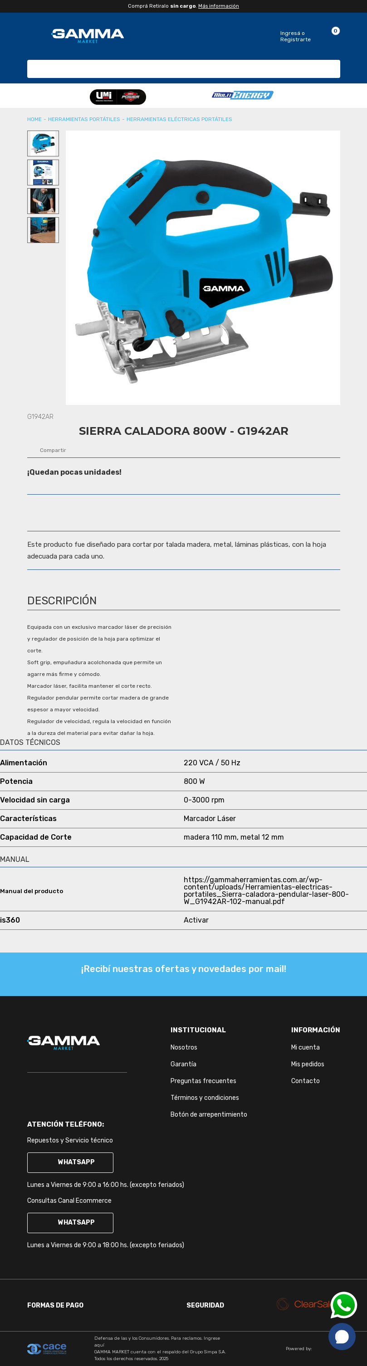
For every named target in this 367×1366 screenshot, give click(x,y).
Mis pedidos (307, 1064)
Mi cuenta (305, 1047)
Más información (218, 6)
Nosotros (184, 1047)
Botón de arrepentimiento (209, 1114)
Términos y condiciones (205, 1098)
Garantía (183, 1064)
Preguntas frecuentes (203, 1081)
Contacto (305, 1081)
